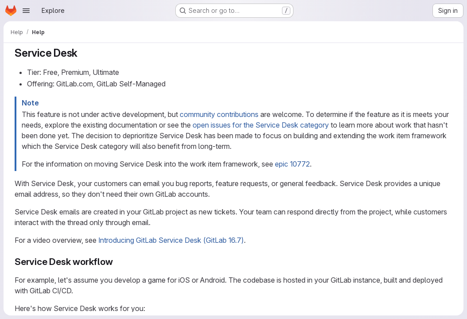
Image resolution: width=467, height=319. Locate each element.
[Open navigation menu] (26, 11)
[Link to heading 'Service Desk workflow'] (117, 261)
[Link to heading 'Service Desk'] (83, 53)
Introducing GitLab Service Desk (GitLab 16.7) (171, 240)
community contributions (219, 114)
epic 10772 (292, 164)
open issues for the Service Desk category (261, 125)
